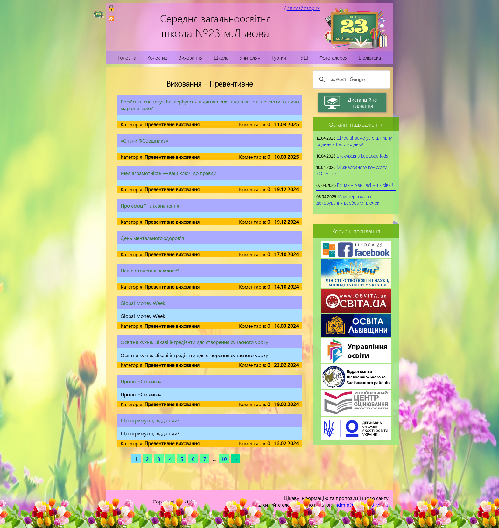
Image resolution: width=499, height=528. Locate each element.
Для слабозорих (302, 7)
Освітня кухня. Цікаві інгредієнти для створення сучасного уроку (194, 342)
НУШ (302, 57)
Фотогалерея (333, 57)
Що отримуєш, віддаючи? (150, 420)
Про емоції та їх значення (150, 205)
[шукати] (350, 79)
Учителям (250, 57)
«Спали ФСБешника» (144, 140)
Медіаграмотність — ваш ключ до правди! (169, 173)
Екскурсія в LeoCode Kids (362, 155)
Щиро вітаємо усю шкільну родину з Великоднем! (354, 141)
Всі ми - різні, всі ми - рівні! (365, 185)
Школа (221, 57)
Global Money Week (143, 302)
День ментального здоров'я (152, 238)
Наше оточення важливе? (150, 270)
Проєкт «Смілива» (141, 381)
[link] (111, 18)
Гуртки (279, 57)
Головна (127, 57)
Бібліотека (370, 57)
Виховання (191, 57)
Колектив (157, 57)
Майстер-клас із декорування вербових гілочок (347, 199)
